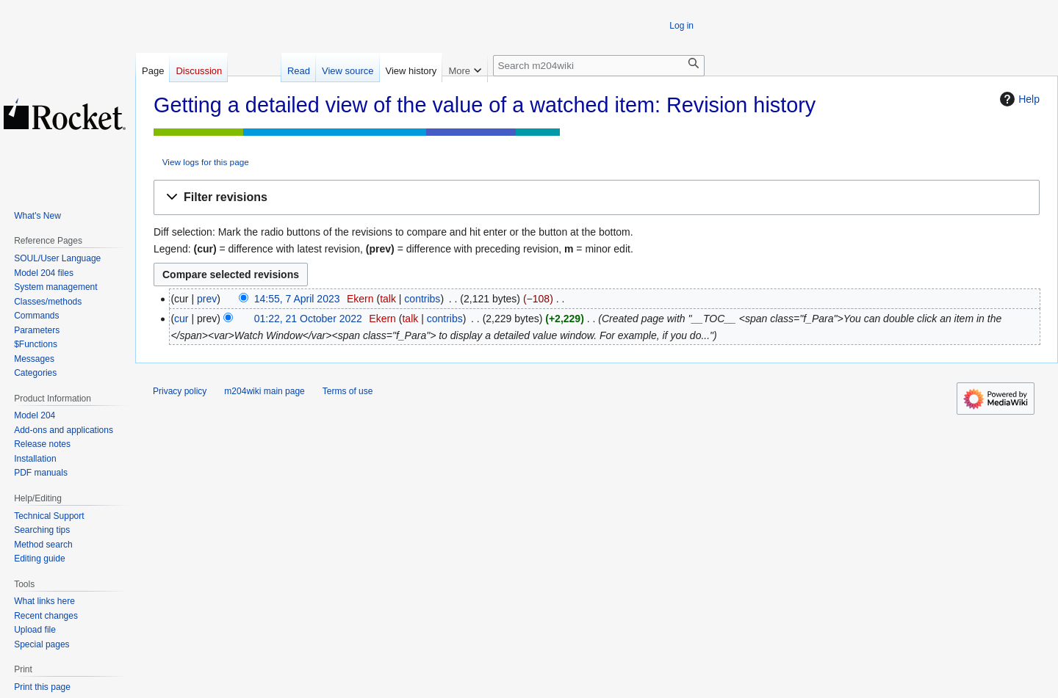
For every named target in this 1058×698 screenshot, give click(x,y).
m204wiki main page (264, 391)
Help (1018, 99)
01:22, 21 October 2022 (308, 318)
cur (181, 318)
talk (388, 299)
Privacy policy (179, 391)
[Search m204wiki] (599, 65)
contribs (422, 299)
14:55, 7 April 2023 (297, 299)
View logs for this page (205, 162)
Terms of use (348, 391)
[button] (596, 197)
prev (207, 299)
